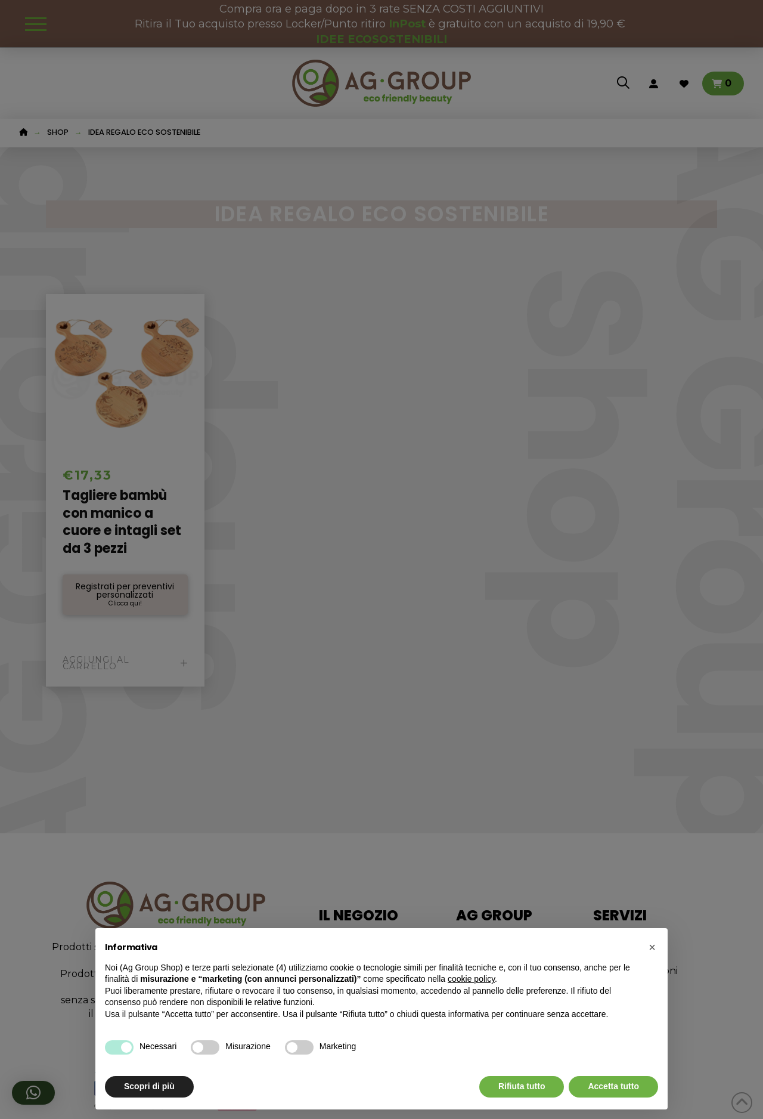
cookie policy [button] (471, 979)
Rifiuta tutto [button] (521, 1086)
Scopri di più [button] (149, 1086)
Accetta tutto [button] (613, 1086)
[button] (652, 947)
